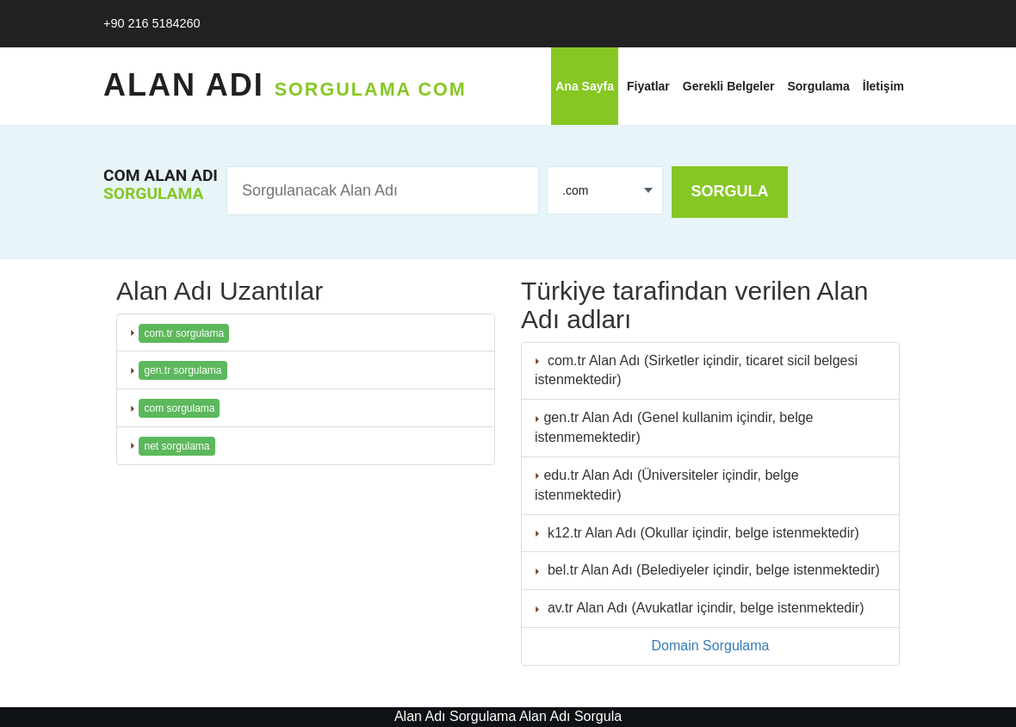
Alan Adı (285, 85)
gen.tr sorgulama (182, 370)
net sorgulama (176, 446)
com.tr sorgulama (184, 333)
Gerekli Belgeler (729, 86)
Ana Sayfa (584, 86)
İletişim (883, 86)
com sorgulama (179, 408)
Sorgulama (818, 86)
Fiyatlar (648, 86)
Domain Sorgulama (711, 645)
